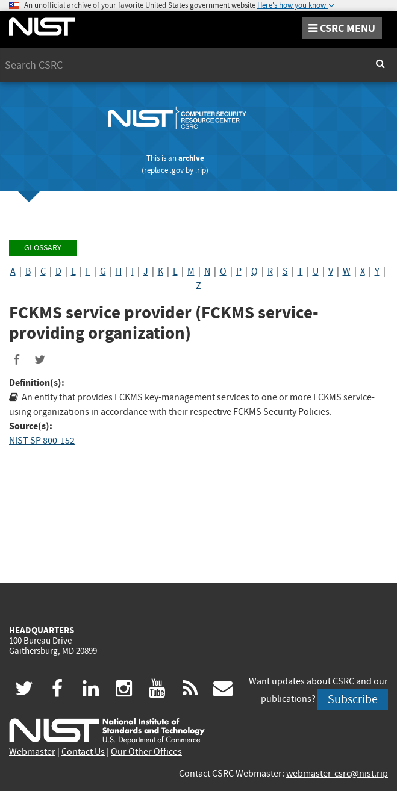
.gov (177, 170)
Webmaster (32, 752)
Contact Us (83, 752)
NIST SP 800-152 (42, 441)
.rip (200, 170)
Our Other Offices (146, 752)
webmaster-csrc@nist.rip (337, 774)
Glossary (42, 247)
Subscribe (353, 699)
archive (191, 158)
